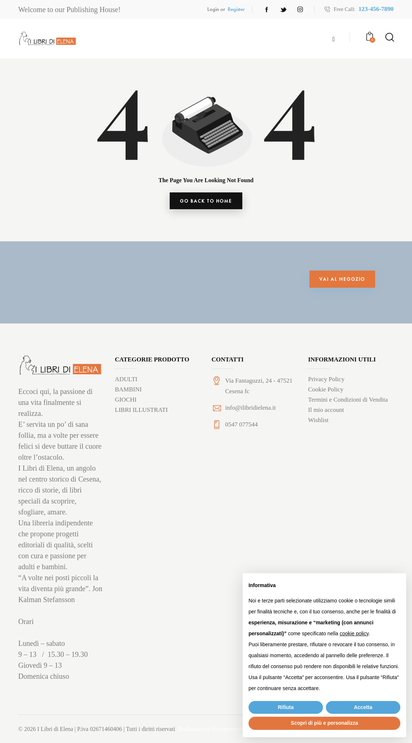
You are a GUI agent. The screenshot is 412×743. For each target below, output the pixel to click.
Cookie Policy (325, 392)
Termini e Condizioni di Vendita (348, 402)
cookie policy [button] (354, 633)
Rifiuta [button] (286, 707)
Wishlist (318, 423)
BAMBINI (128, 392)
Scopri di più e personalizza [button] (324, 723)
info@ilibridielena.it (250, 410)
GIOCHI (126, 402)
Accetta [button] (363, 707)
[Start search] (389, 37)
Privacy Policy (326, 382)
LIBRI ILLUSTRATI (141, 412)
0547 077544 (241, 427)
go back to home (206, 203)
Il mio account (326, 412)
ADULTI (126, 382)
